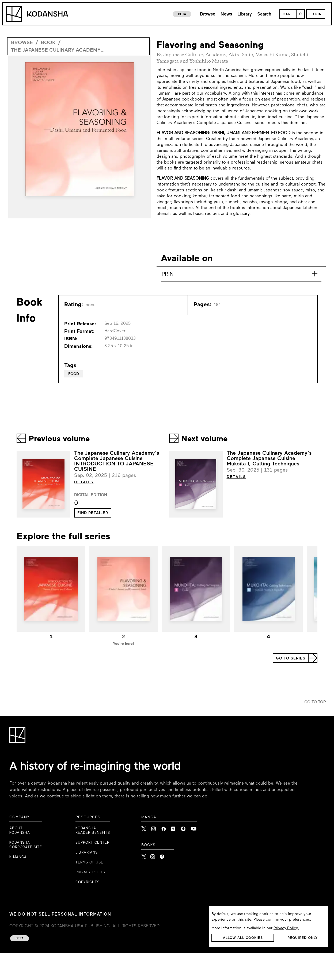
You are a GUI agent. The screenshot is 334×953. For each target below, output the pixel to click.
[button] (92, 513)
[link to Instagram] (154, 827)
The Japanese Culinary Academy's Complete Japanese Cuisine (58, 50)
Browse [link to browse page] (207, 14)
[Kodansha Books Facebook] (162, 855)
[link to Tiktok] (184, 827)
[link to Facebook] (164, 827)
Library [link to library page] (244, 14)
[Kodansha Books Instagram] (152, 855)
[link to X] (144, 827)
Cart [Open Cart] (288, 14)
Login (315, 14)
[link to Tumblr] (174, 827)
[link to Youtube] (194, 827)
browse (22, 42)
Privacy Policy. (286, 928)
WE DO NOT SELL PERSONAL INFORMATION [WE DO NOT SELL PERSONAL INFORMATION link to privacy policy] (60, 914)
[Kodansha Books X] (143, 855)
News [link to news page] (226, 14)
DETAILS (83, 482)
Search (264, 14)
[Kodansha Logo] (37, 14)
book (48, 42)
